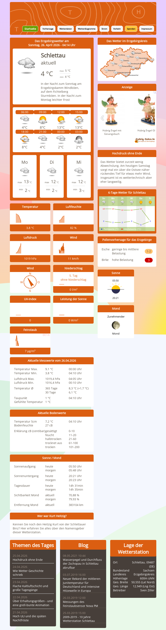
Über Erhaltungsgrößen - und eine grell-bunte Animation (33, 603)
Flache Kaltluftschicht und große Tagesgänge (30, 588)
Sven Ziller (147, 590)
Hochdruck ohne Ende (28, 560)
